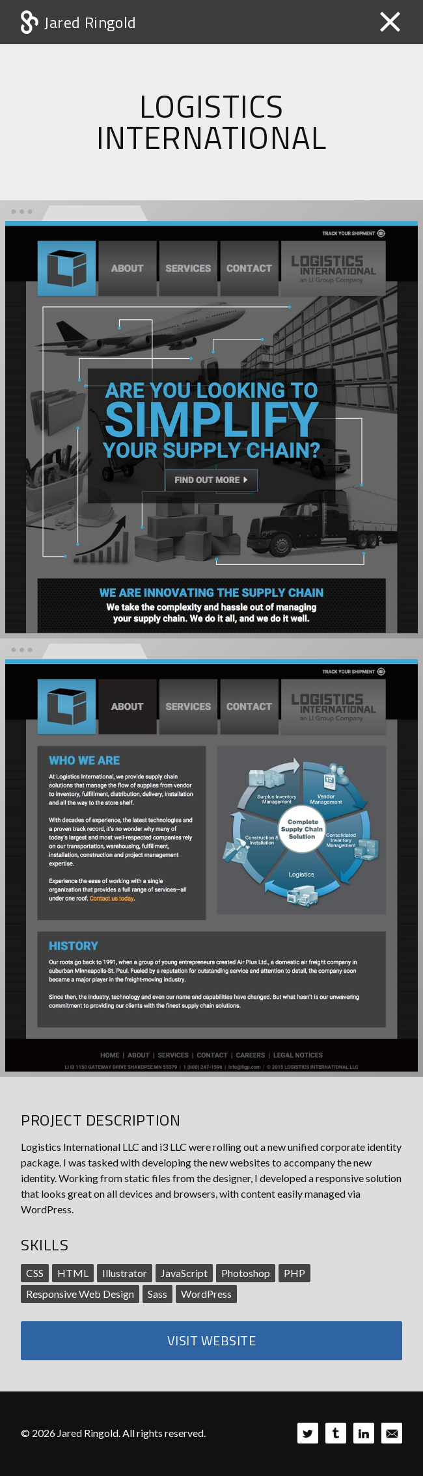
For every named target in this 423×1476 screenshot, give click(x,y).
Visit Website (211, 1340)
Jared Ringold (90, 22)
